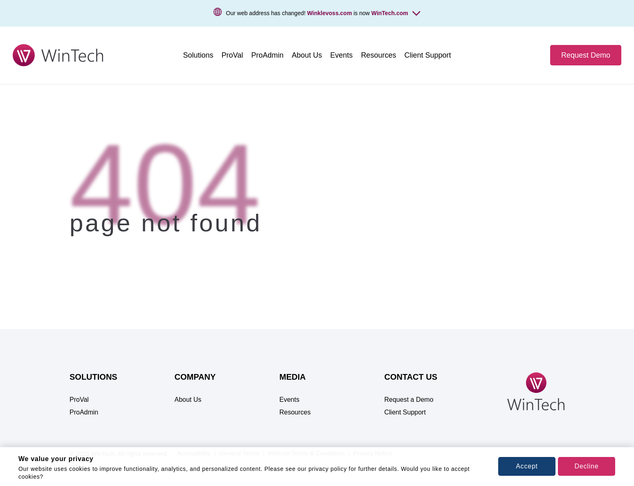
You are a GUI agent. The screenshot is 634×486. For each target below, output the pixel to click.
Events (289, 399)
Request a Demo (409, 399)
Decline (587, 466)
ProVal (79, 399)
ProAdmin (84, 412)
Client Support (405, 412)
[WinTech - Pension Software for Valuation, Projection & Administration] (58, 55)
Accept (527, 466)
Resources (294, 412)
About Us (188, 399)
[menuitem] (198, 55)
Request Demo (585, 55)
